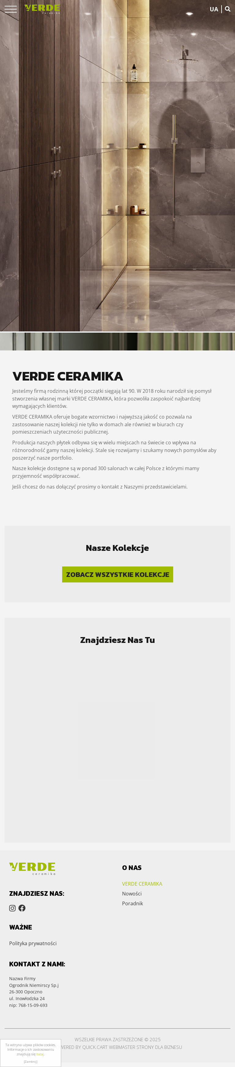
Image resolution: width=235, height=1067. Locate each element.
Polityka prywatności (33, 943)
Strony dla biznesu (159, 1047)
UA (214, 9)
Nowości (132, 893)
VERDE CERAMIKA (142, 883)
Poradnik (132, 903)
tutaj (40, 1054)
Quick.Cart (95, 1047)
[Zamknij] (30, 1061)
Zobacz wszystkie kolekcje (117, 574)
